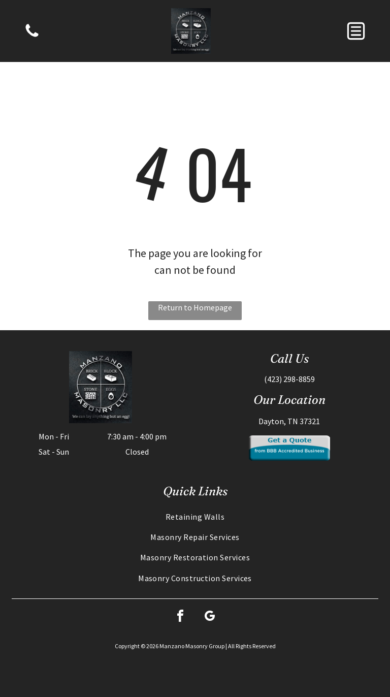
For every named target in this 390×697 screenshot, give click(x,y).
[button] (356, 31)
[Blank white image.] (32, 36)
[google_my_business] (210, 617)
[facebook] (180, 617)
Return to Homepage (195, 307)
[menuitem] (195, 516)
